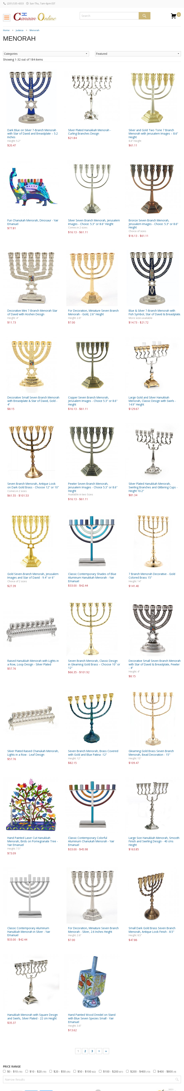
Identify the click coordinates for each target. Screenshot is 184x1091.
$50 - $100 (87, 1071)
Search (144, 15)
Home (6, 30)
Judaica (19, 30)
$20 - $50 (62, 1071)
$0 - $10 (14, 1071)
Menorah (34, 30)
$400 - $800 (166, 1071)
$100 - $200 (113, 1071)
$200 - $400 (140, 1071)
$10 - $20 (38, 1071)
